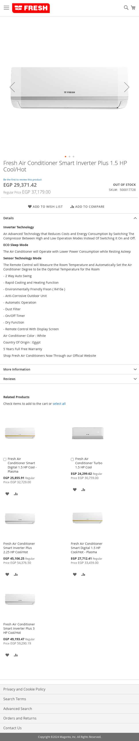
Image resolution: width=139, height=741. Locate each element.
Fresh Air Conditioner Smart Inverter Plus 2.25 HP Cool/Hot (19, 547)
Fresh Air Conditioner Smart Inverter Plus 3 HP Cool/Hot (19, 628)
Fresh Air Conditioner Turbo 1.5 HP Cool (88, 463)
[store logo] (31, 8)
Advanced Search (17, 708)
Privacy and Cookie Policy (24, 689)
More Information (16, 369)
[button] (12, 87)
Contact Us (12, 727)
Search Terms (14, 698)
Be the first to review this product (22, 179)
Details (8, 218)
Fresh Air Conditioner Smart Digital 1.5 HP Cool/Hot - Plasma (86, 547)
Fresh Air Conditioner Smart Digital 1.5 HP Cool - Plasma (22, 465)
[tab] (69, 218)
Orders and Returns (20, 718)
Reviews (9, 379)
